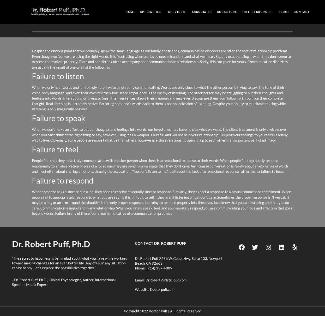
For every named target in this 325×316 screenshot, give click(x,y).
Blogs (283, 12)
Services (176, 12)
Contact (302, 12)
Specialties (151, 12)
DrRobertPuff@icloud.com (166, 280)
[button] (152, 12)
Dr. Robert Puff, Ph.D (51, 244)
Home (131, 12)
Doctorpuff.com (162, 289)
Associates (202, 12)
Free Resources (257, 12)
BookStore (227, 12)
